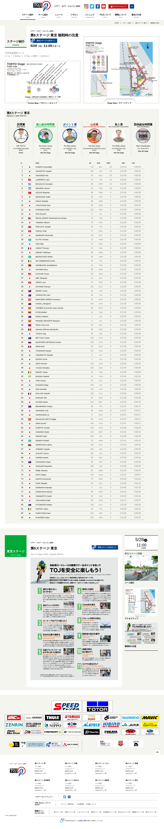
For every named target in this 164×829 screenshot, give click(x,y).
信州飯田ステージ (109, 812)
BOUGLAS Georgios (44, 184)
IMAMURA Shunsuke (45, 235)
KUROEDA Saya (43, 517)
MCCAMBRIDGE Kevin (46, 261)
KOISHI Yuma (42, 359)
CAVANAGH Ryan (43, 462)
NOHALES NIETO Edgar (46, 419)
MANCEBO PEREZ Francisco (48, 299)
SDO (101, 192)
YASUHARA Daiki (43, 500)
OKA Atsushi (41, 214)
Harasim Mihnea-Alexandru (47, 329)
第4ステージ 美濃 (132, 763)
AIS (101, 171)
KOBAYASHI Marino (44, 492)
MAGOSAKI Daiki (43, 197)
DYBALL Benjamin (43, 304)
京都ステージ (69, 812)
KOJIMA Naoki (42, 402)
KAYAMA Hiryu (42, 269)
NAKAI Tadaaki (42, 201)
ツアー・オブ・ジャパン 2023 (42, 6)
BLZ (101, 175)
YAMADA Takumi (43, 222)
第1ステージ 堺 (40, 763)
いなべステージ (82, 812)
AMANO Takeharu (43, 252)
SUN (101, 351)
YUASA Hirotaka (43, 368)
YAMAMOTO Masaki (44, 355)
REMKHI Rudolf (42, 441)
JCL (101, 214)
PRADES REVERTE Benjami (48, 321)
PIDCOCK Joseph (43, 227)
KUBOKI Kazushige (44, 167)
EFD (101, 222)
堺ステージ (57, 812)
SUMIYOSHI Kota (43, 513)
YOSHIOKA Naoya (44, 351)
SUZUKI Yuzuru (42, 453)
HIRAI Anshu (41, 423)
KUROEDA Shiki (43, 210)
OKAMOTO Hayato (44, 171)
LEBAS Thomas (42, 248)
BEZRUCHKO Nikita (44, 257)
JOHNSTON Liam (43, 295)
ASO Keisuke (41, 389)
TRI (101, 180)
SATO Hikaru (41, 475)
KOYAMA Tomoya (43, 287)
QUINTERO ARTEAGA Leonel (49, 342)
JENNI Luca (41, 282)
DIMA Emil (40, 346)
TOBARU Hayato (43, 449)
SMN (101, 201)
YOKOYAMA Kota (43, 205)
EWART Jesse (42, 372)
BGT (101, 167)
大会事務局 (80, 804)
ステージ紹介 (127, 23)
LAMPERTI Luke (43, 180)
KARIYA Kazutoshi (43, 479)
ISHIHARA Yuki (42, 411)
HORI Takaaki (41, 483)
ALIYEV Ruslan (42, 239)
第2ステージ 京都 (71, 763)
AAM (101, 239)
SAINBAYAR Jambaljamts (47, 265)
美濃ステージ (95, 812)
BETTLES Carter (43, 338)
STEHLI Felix (41, 231)
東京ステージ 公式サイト (46, 41)
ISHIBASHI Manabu (44, 488)
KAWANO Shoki (42, 432)
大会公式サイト (39, 773)
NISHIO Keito (41, 436)
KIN (101, 197)
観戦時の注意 (154, 23)
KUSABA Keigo (42, 385)
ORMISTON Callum (44, 445)
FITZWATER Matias (44, 505)
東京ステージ (150, 812)
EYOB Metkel (41, 312)
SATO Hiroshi (41, 364)
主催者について (91, 804)
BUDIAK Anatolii (43, 376)
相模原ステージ (137, 812)
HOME (116, 23)
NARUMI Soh (41, 398)
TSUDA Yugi (41, 334)
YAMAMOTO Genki (44, 496)
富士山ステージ (123, 812)
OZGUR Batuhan (43, 192)
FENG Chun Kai (42, 325)
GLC (101, 287)
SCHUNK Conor (43, 274)
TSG (101, 188)
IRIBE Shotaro (42, 470)
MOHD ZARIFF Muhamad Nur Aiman (51, 218)
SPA (101, 210)
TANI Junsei (41, 381)
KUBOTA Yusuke (43, 428)
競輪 (80, 821)
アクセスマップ (39, 769)
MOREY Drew (42, 291)
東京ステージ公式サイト (107, 547)
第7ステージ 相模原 (102, 780)
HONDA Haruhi (42, 458)
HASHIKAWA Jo (42, 415)
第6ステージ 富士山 (72, 780)
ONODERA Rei (42, 175)
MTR (101, 184)
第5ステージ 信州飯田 (42, 780)
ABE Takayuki (41, 278)
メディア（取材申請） (67, 804)
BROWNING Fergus (44, 406)
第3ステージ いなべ (102, 763)
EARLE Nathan (42, 316)
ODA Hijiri (40, 244)
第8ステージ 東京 (141, 23)
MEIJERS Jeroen (43, 188)
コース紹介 (38, 766)
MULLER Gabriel (43, 393)
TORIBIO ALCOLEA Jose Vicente (50, 308)
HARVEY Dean (42, 509)
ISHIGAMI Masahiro (44, 466)
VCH (101, 304)
